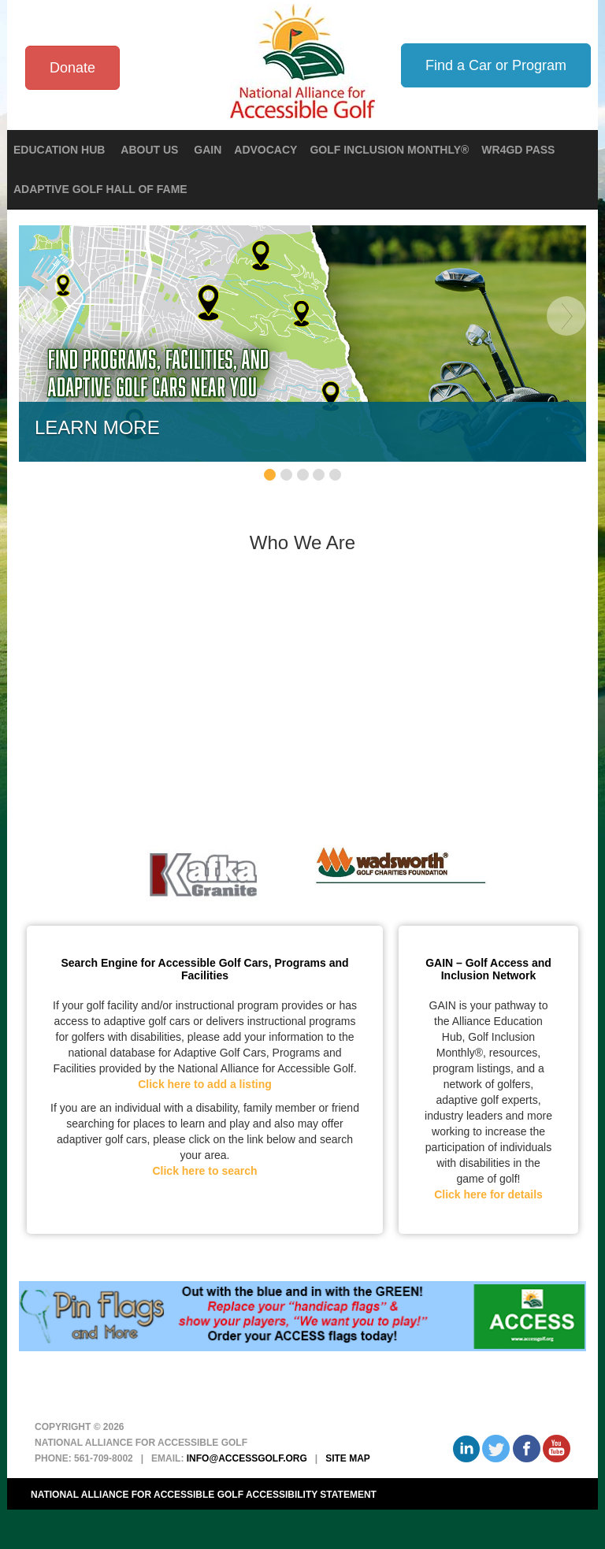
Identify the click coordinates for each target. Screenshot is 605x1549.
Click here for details (488, 1194)
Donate (72, 68)
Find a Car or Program (495, 65)
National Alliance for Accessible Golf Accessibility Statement (204, 1494)
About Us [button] (151, 149)
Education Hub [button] (60, 149)
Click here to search (204, 1171)
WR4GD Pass (518, 149)
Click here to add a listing (205, 1084)
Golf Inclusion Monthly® (389, 149)
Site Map (347, 1458)
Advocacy (265, 149)
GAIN (207, 149)
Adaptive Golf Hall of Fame (100, 189)
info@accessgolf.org (247, 1458)
